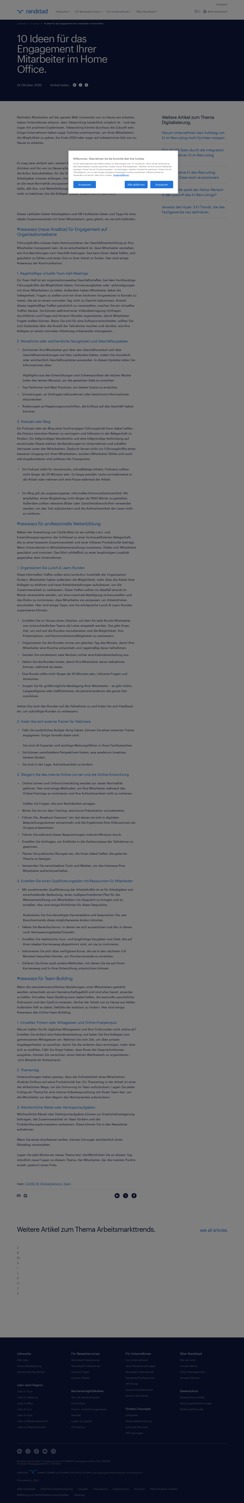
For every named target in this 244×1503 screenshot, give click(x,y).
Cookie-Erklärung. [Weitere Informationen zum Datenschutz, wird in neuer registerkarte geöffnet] (121, 175)
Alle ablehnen (136, 184)
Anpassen (161, 184)
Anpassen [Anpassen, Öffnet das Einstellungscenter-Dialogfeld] (84, 184)
